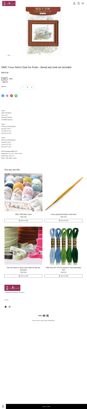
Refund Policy (51, 320)
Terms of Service (36, 320)
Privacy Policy (44, 320)
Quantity (3, 86)
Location (6, 299)
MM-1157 (5, 82)
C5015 (4, 78)
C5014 (10, 78)
